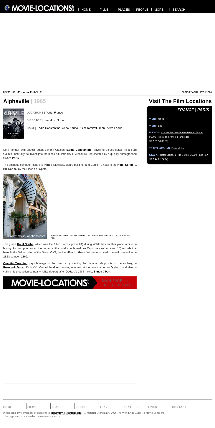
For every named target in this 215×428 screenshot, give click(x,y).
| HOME (84, 9)
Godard (115, 267)
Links (152, 407)
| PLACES (122, 9)
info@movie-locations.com (66, 412)
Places (57, 407)
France (58, 112)
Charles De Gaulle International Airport (182, 132)
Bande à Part (102, 271)
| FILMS (102, 9)
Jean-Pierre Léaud (110, 128)
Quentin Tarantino (15, 263)
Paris (49, 112)
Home (7, 92)
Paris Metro (177, 148)
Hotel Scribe (125, 164)
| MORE (157, 9)
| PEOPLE (140, 9)
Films (16, 92)
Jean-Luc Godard (55, 120)
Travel (105, 407)
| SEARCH (177, 9)
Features (132, 407)
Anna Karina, (70, 128)
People (82, 407)
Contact (179, 407)
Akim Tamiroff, (88, 128)
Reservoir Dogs (13, 267)
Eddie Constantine (79, 149)
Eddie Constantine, (49, 128)
